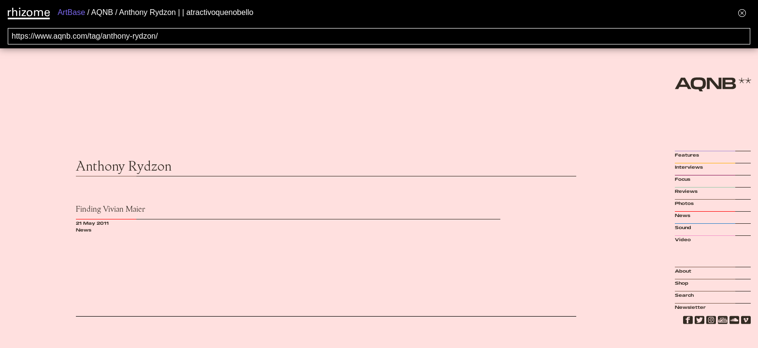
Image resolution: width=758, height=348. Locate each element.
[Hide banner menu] (742, 12)
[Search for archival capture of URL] (379, 36)
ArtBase (71, 12)
